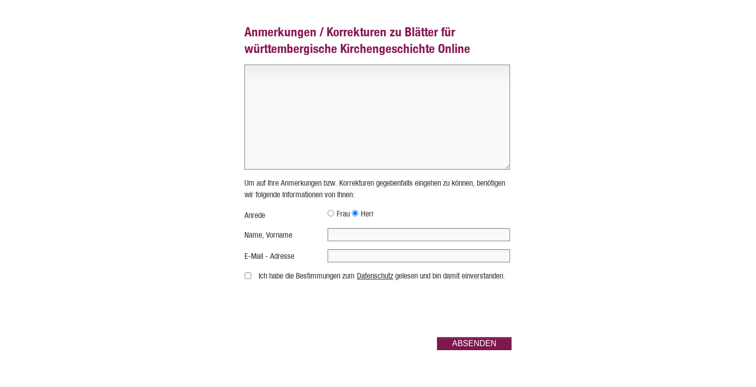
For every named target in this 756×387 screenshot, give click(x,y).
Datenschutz (375, 276)
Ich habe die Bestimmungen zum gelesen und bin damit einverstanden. (382, 276)
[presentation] (435, 309)
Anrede (254, 215)
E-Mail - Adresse (269, 256)
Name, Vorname (268, 235)
